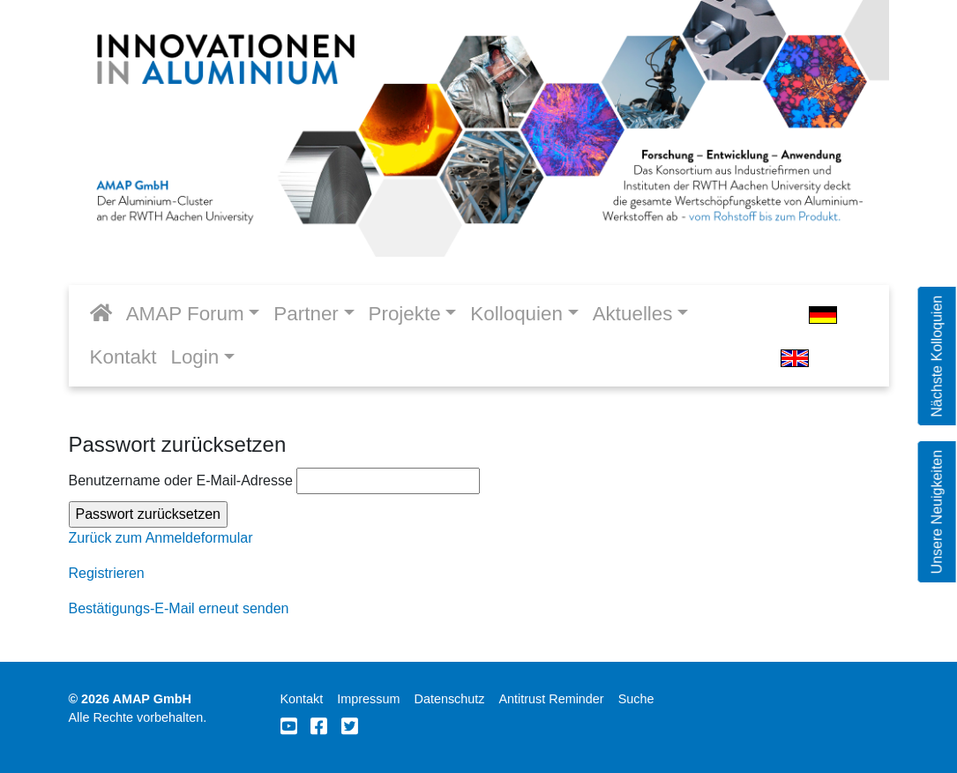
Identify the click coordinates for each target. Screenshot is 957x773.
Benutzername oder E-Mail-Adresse (275, 481)
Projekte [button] (405, 314)
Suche (636, 699)
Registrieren (107, 573)
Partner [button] (305, 314)
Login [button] (194, 357)
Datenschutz (449, 699)
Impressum (368, 699)
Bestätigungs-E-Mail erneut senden (179, 608)
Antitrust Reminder (550, 699)
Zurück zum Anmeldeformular (161, 537)
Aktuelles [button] (633, 314)
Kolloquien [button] (516, 314)
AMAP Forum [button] (185, 314)
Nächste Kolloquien (936, 356)
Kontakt (123, 357)
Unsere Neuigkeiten (936, 512)
